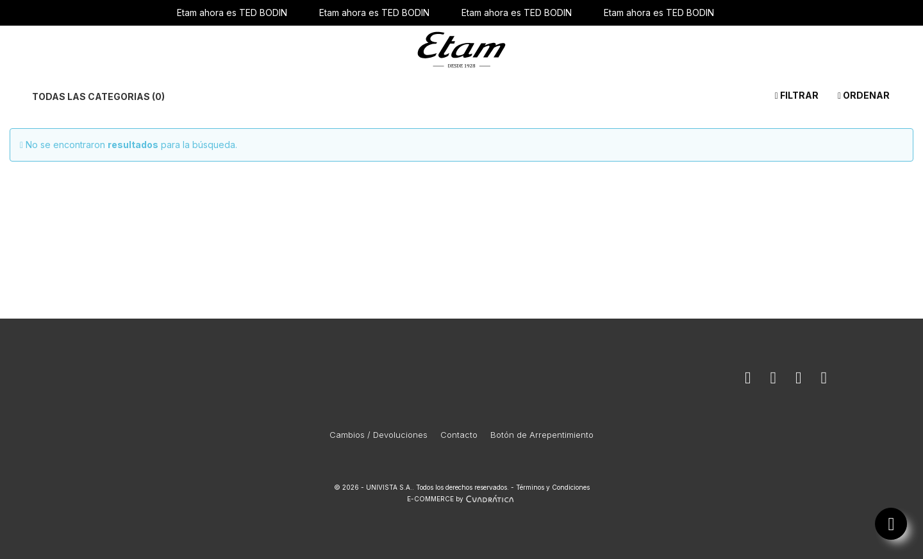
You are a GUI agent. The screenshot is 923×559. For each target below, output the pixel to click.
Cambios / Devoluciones (378, 435)
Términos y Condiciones (553, 487)
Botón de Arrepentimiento (542, 435)
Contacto (459, 435)
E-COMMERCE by (462, 499)
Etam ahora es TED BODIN (232, 12)
